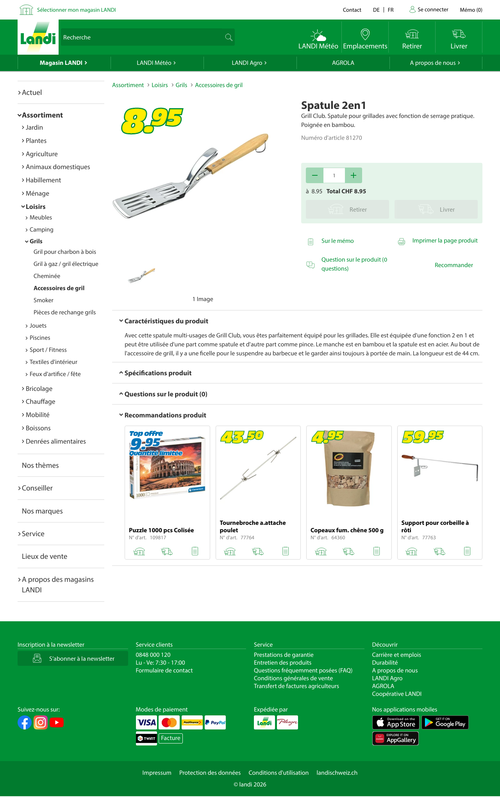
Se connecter (433, 9)
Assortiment (42, 114)
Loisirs (36, 206)
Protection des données (210, 773)
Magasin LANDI (61, 63)
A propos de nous (432, 63)
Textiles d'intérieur (53, 362)
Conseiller (37, 487)
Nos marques (42, 510)
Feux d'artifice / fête (55, 374)
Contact (352, 9)
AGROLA (343, 63)
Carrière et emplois (396, 655)
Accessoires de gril (59, 288)
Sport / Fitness (48, 350)
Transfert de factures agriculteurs (296, 686)
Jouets (38, 326)
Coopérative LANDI (397, 694)
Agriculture (42, 153)
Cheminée (47, 276)
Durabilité (385, 663)
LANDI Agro (247, 63)
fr (391, 9)
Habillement (43, 179)
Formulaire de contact (164, 670)
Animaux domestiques (58, 166)
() (471, 9)
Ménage (37, 193)
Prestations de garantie (284, 655)
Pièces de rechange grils (65, 312)
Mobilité (38, 414)
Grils (36, 241)
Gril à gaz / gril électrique (66, 264)
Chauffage (40, 401)
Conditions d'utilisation (278, 773)
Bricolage (39, 388)
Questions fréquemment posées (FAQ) (303, 670)
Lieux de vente (44, 556)
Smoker (44, 300)
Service (33, 533)
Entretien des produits (282, 663)
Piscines (40, 338)
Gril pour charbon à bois (65, 252)
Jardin (34, 127)
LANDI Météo (154, 63)
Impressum (157, 773)
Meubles (41, 217)
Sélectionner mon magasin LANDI (76, 9)
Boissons (38, 427)
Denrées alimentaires (56, 441)
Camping (42, 230)
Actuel (32, 92)
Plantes (36, 140)
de (376, 9)
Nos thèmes (40, 465)
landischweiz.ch (337, 773)
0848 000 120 (153, 655)
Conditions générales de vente (293, 678)
